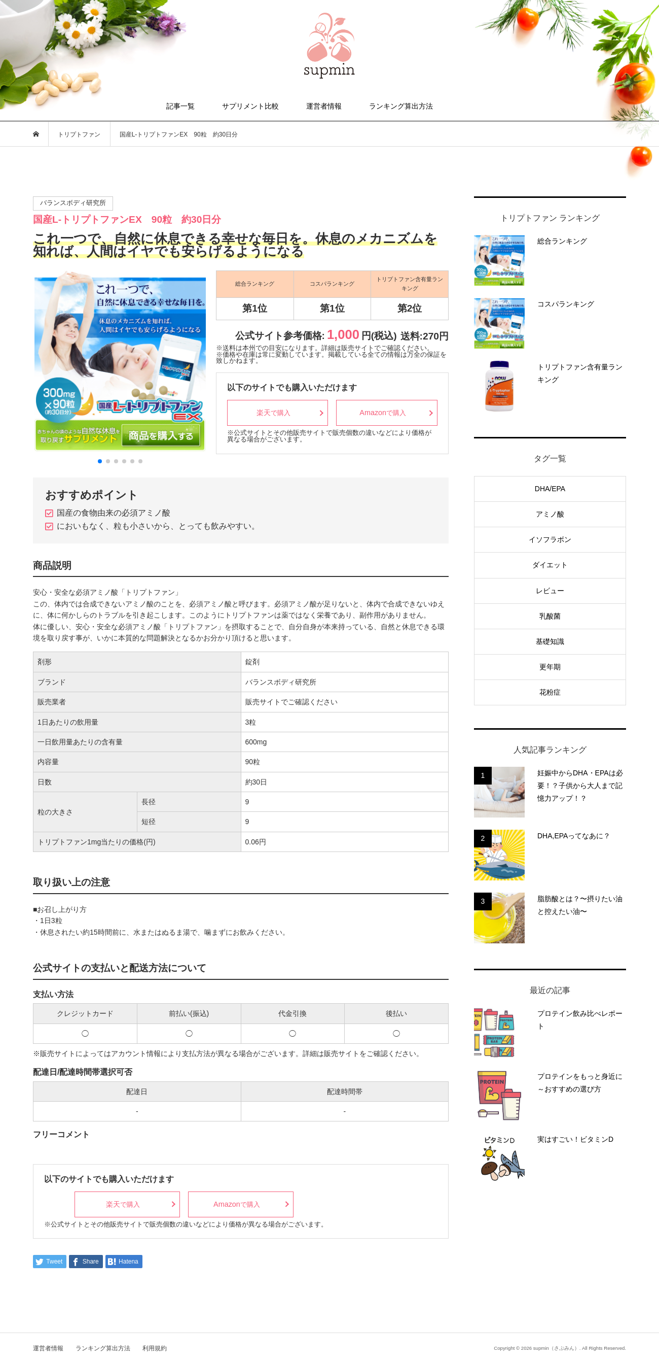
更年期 (550, 667)
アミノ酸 (550, 514)
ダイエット (550, 565)
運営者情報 (324, 106)
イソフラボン (550, 539)
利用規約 (154, 1348)
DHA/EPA (550, 489)
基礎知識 (550, 641)
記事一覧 (180, 106)
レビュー (550, 591)
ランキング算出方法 (401, 106)
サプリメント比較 (250, 106)
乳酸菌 (550, 616)
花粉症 (550, 692)
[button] (100, 461)
